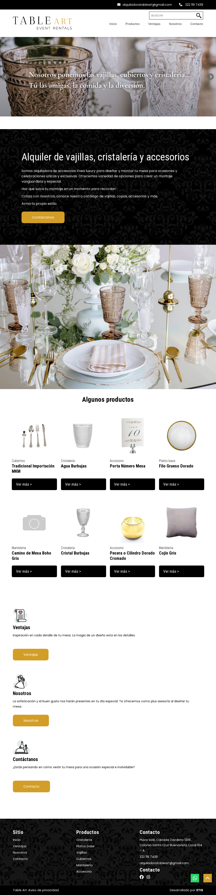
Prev (5, 76)
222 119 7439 (191, 5)
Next (210, 76)
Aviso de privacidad (43, 890)
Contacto (31, 786)
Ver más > (24, 484)
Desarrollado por (186, 890)
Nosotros (30, 720)
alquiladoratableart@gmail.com (144, 5)
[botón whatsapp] (195, 878)
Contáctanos (43, 217)
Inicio (17, 840)
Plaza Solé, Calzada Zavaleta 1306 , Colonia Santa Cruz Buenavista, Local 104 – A (171, 845)
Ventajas (30, 654)
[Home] (109, 24)
